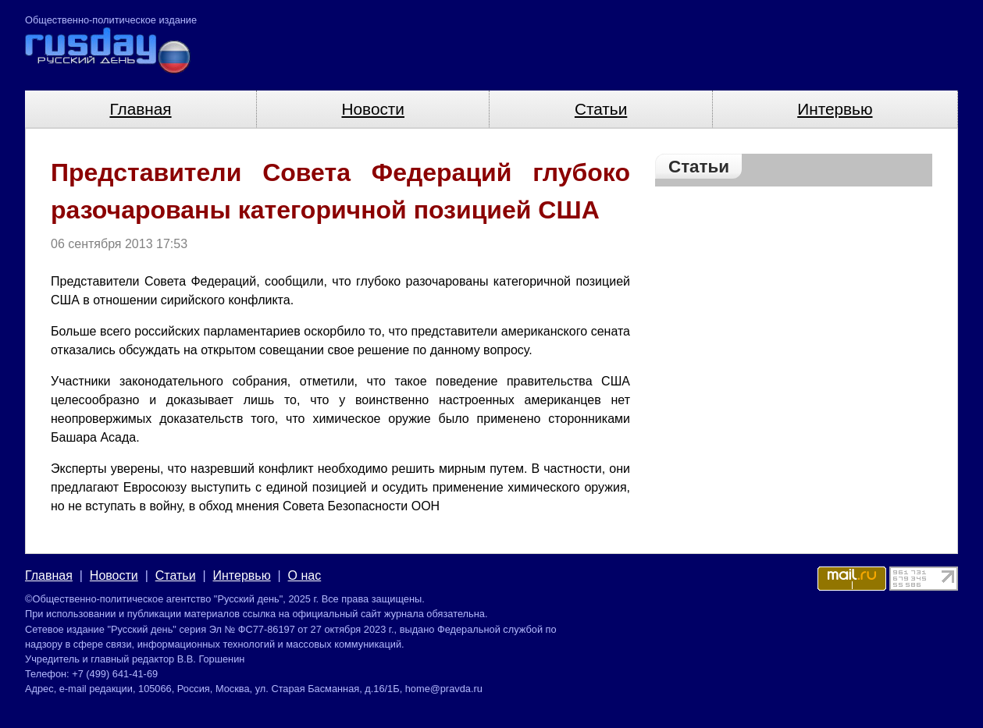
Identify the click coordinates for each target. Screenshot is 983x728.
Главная (140, 109)
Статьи (601, 109)
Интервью (834, 109)
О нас (305, 575)
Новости (372, 109)
